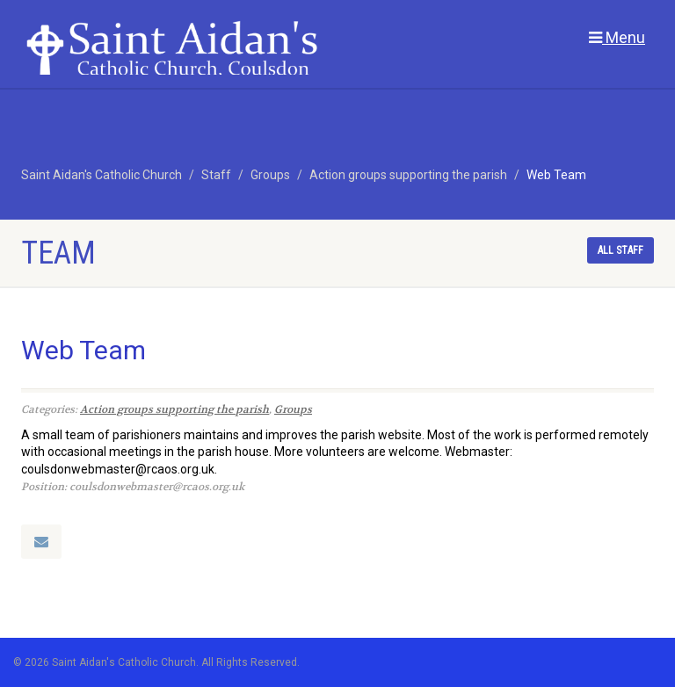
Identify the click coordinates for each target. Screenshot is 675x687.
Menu (617, 37)
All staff (620, 250)
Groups (293, 409)
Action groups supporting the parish (174, 409)
